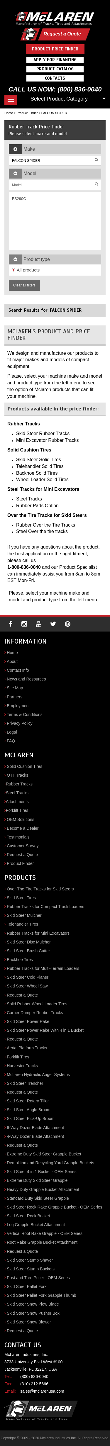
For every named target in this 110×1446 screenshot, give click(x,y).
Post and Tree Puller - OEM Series (38, 1277)
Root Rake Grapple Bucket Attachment (42, 1242)
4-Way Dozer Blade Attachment (35, 1136)
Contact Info (18, 670)
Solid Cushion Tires (24, 766)
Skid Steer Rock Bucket (28, 1216)
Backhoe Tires (20, 959)
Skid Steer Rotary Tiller (28, 1101)
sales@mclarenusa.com (42, 1391)
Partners (14, 697)
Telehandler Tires (22, 924)
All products (26, 269)
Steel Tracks (17, 792)
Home (8, 113)
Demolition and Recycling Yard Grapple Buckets (50, 1162)
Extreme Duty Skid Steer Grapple (37, 1180)
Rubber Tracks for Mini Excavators (38, 933)
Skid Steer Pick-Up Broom (31, 1118)
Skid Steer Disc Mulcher (28, 942)
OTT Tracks (17, 775)
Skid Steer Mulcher (24, 915)
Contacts (55, 78)
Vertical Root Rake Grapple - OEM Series (44, 1233)
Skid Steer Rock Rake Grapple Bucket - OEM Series (54, 1207)
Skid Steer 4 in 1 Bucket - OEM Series (41, 1171)
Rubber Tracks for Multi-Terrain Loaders (43, 968)
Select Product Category (59, 99)
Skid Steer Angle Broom (28, 1109)
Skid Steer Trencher (25, 1083)
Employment (18, 705)
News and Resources (26, 679)
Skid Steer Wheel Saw (27, 986)
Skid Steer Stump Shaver (30, 1260)
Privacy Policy (19, 723)
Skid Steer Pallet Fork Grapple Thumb (41, 1295)
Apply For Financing (55, 59)
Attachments (17, 801)
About (12, 661)
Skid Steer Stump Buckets (31, 1269)
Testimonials (18, 837)
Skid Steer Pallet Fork (26, 1286)
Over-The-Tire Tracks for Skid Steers (40, 889)
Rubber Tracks (19, 784)
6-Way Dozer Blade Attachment (35, 1127)
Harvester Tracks (22, 1065)
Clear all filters (24, 285)
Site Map (15, 687)
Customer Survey (22, 845)
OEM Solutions (20, 819)
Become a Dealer (22, 828)
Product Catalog (55, 69)
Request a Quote (62, 33)
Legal (12, 732)
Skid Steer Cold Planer (27, 977)
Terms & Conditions (24, 714)
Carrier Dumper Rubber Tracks (35, 1012)
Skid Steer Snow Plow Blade (33, 1304)
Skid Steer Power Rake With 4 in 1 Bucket (45, 1030)
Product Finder (27, 113)
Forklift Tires (17, 810)
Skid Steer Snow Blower (29, 1322)
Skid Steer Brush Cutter (28, 950)
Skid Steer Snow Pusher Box (33, 1313)
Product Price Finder (55, 49)
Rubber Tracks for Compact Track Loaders (45, 906)
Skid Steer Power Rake (28, 1021)
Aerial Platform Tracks (27, 1048)
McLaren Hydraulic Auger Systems (38, 1074)
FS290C (19, 198)
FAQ (11, 741)
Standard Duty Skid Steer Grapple (38, 1198)
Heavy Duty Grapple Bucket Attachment (43, 1189)
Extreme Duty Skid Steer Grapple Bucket (44, 1154)
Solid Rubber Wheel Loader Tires (37, 1004)
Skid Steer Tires (21, 897)
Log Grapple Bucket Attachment (36, 1224)
